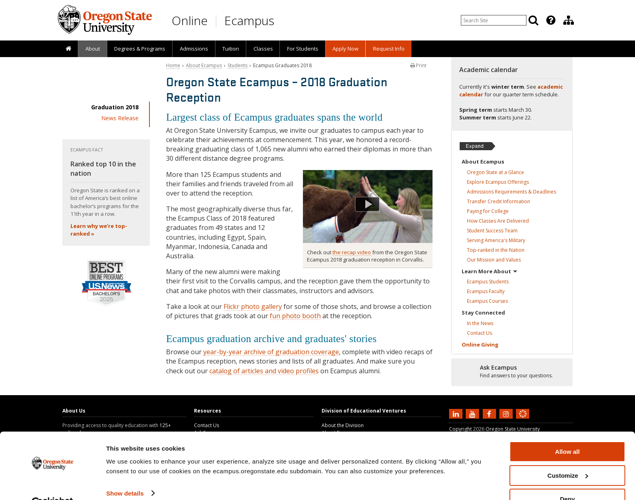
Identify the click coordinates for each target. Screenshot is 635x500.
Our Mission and (494, 259)
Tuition (230, 48)
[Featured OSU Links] (550, 20)
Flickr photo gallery (253, 306)
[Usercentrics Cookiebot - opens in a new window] (52, 484)
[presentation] (550, 20)
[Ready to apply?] (512, 371)
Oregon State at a (495, 172)
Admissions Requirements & (511, 191)
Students (237, 65)
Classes (263, 48)
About (92, 48)
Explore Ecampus (498, 182)
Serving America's (496, 240)
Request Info (389, 48)
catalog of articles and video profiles (264, 370)
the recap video (352, 252)
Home (173, 65)
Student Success (492, 230)
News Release (120, 118)
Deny (567, 480)
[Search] (533, 20)
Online (190, 20)
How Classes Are (498, 220)
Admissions (194, 48)
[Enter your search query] (493, 20)
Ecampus (249, 20)
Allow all (567, 432)
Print (418, 65)
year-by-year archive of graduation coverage (271, 351)
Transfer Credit (498, 201)
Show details (125, 473)
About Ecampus (204, 65)
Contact (479, 333)
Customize (568, 456)
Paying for (488, 211)
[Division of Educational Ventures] (568, 20)
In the (480, 323)
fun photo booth (295, 315)
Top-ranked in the (495, 250)
